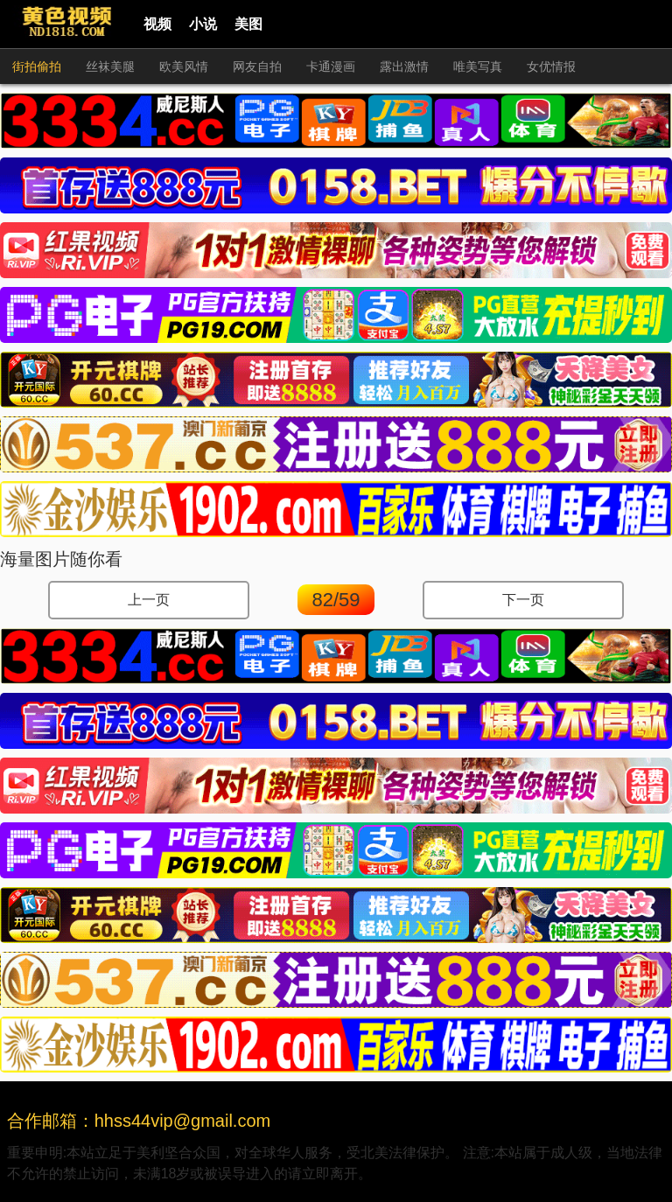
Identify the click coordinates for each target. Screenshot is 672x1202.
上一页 (149, 599)
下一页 (523, 599)
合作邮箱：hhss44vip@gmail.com (139, 1120)
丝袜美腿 (110, 66)
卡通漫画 (330, 66)
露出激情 (404, 66)
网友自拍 (257, 66)
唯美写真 (477, 66)
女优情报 (551, 66)
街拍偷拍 (36, 66)
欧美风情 (183, 66)
